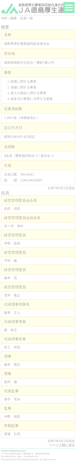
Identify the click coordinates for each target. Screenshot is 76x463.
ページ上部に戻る (62, 445)
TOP (4, 18)
